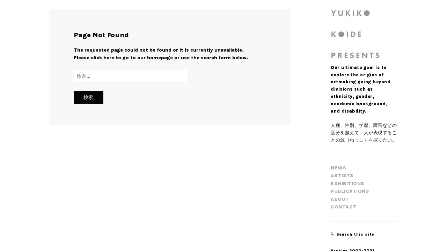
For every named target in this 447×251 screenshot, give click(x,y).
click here (102, 58)
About (340, 199)
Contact (344, 207)
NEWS (338, 168)
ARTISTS (342, 175)
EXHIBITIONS (347, 184)
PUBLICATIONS (350, 191)
